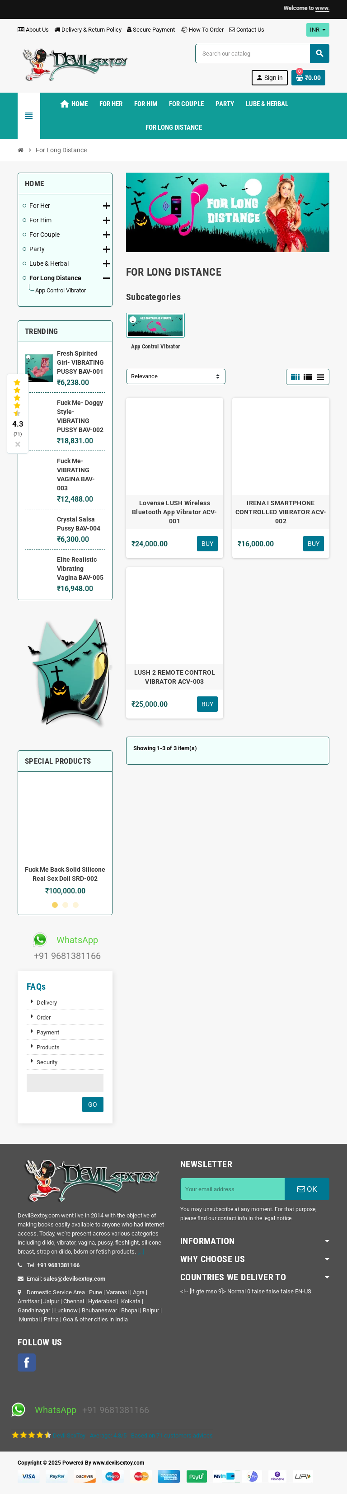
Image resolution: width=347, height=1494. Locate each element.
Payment (48, 1032)
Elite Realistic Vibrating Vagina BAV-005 (80, 568)
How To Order (202, 29)
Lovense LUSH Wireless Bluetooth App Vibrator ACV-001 (174, 512)
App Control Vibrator (155, 346)
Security (47, 1062)
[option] (65, 837)
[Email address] (232, 1189)
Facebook (27, 1362)
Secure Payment (151, 29)
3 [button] (76, 905)
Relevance (144, 376)
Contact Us (246, 29)
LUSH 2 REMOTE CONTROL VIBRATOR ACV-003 (175, 677)
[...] (140, 1251)
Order (44, 1017)
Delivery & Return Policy (88, 29)
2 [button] (65, 905)
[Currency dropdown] (317, 30)
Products (48, 1047)
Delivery (47, 1002)
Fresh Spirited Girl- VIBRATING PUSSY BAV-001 (80, 362)
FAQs (36, 987)
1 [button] (55, 905)
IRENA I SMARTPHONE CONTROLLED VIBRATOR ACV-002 (281, 512)
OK (307, 1188)
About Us (33, 29)
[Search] (262, 53)
